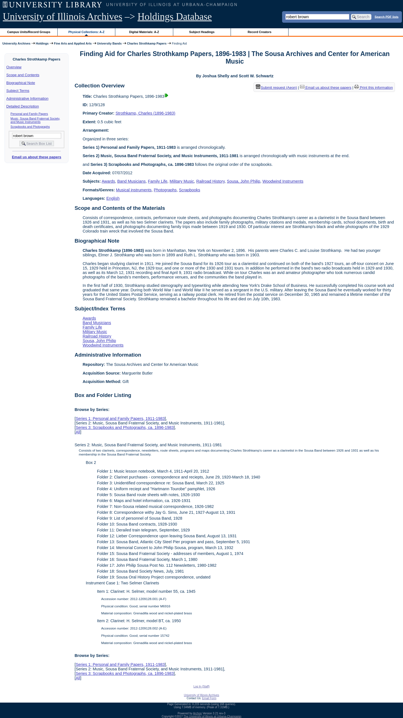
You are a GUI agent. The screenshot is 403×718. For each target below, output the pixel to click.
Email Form (209, 698)
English (113, 198)
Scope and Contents (22, 75)
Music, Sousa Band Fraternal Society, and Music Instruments (35, 120)
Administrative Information (27, 98)
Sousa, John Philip (243, 181)
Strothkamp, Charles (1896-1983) (145, 113)
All (78, 432)
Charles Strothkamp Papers (147, 43)
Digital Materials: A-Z (144, 32)
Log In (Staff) (201, 686)
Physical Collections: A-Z (86, 32)
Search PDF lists (387, 16)
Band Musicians (131, 181)
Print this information (373, 87)
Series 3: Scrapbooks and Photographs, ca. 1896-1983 (125, 427)
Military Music (182, 181)
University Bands (109, 43)
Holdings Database (175, 16)
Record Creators (259, 32)
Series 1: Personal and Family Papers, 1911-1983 (120, 418)
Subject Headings (202, 32)
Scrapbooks (189, 190)
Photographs (165, 190)
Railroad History (210, 181)
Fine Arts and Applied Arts (73, 43)
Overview (14, 67)
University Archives (16, 43)
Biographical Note (20, 83)
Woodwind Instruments (283, 181)
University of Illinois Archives (62, 16)
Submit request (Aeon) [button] (276, 87)
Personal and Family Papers (29, 113)
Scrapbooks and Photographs (30, 126)
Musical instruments (133, 190)
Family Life (158, 181)
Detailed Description (22, 106)
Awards (108, 181)
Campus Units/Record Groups (28, 32)
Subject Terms (17, 91)
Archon (197, 713)
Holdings (42, 43)
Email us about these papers (36, 157)
